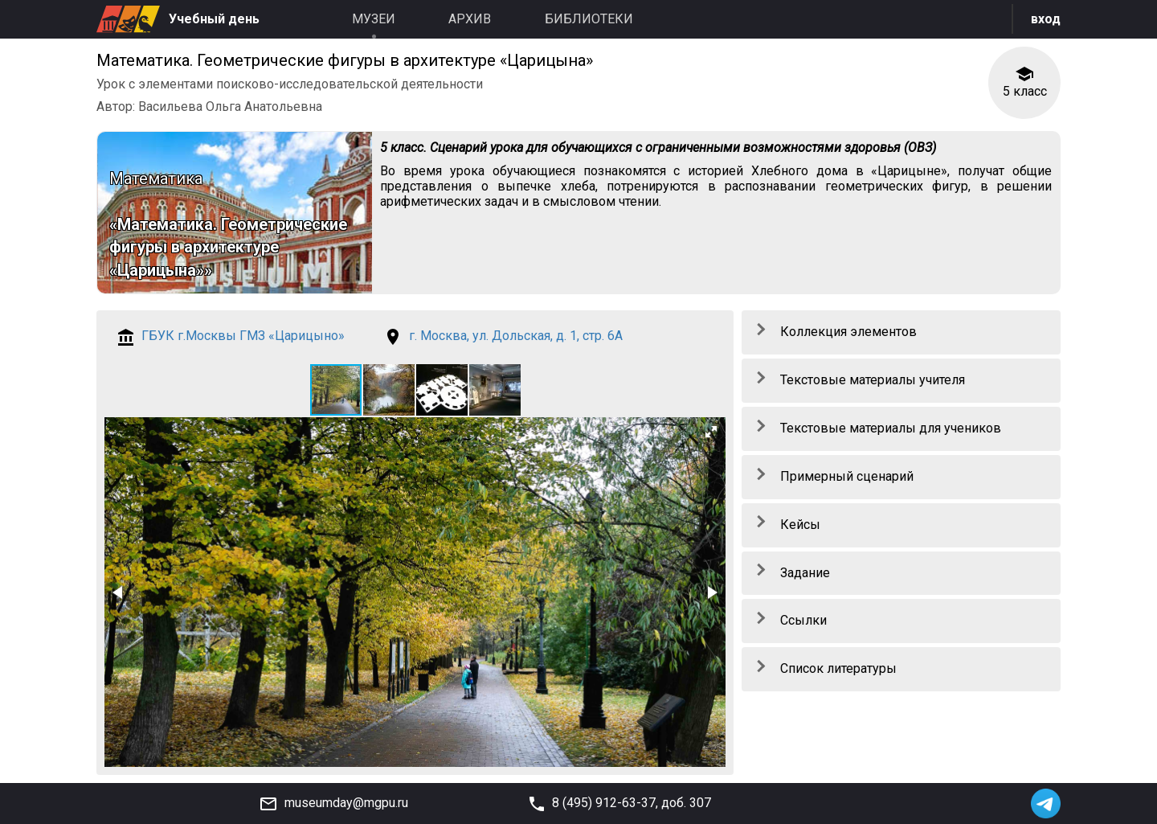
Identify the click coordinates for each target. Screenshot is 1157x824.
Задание (805, 572)
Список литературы (838, 668)
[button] (389, 390)
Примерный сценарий (847, 476)
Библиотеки (589, 19)
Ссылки (803, 620)
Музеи (373, 19)
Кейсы (800, 524)
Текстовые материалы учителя (872, 379)
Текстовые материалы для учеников (890, 428)
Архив (469, 19)
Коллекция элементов (848, 331)
